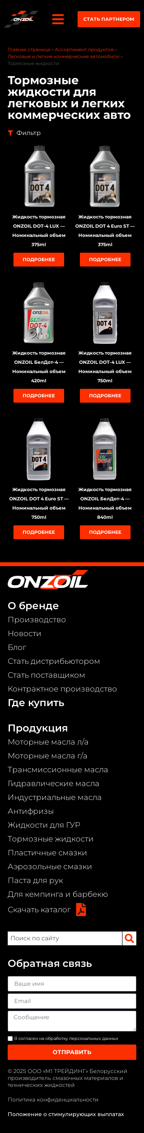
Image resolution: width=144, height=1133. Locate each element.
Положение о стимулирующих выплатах (66, 1114)
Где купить (36, 702)
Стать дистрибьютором (54, 661)
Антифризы (31, 811)
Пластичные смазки (47, 852)
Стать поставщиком (46, 675)
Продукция (38, 728)
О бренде (33, 606)
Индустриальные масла (55, 797)
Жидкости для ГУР (44, 825)
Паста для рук (35, 880)
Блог (17, 647)
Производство (37, 619)
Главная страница (29, 49)
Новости (24, 633)
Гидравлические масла (53, 783)
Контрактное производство (62, 688)
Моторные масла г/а (48, 755)
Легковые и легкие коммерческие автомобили (63, 56)
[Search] (129, 938)
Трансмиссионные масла (58, 769)
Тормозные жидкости (51, 838)
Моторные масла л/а (48, 741)
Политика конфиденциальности (53, 1099)
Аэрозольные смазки (50, 866)
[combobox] (65, 938)
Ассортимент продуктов (84, 49)
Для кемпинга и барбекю (58, 894)
